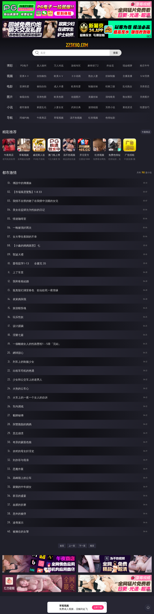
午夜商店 (41, 117)
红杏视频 (93, 117)
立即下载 (98, 607)
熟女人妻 (93, 76)
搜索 (115, 52)
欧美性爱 (76, 86)
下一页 (82, 545)
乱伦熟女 (127, 86)
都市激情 (24, 107)
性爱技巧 (144, 107)
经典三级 (110, 86)
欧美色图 (58, 96)
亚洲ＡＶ (24, 76)
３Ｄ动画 (76, 76)
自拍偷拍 (41, 76)
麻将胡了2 (93, 65)
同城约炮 (24, 117)
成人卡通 (58, 86)
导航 (10, 118)
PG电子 (24, 65)
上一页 (72, 545)
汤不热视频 (76, 117)
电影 (10, 86)
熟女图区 (127, 96)
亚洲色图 (41, 96)
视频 (10, 76)
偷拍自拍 (41, 86)
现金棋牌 (127, 65)
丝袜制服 (110, 76)
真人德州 (41, 65)
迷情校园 (93, 107)
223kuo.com (77, 45)
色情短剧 (110, 117)
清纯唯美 (110, 96)
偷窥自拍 (24, 96)
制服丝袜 (93, 86)
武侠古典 (76, 107)
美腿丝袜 (93, 96)
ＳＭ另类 (144, 76)
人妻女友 (58, 107)
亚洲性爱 (24, 86)
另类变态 (144, 86)
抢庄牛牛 (144, 65)
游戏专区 (76, 65)
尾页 (92, 545)
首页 (62, 545)
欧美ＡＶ (58, 76)
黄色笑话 (127, 107)
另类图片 (144, 96)
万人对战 (58, 65)
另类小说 (110, 107)
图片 (10, 97)
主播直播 (127, 76)
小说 (10, 107)
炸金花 (110, 65)
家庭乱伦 (41, 107)
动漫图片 (76, 96)
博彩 (10, 65)
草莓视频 (58, 117)
